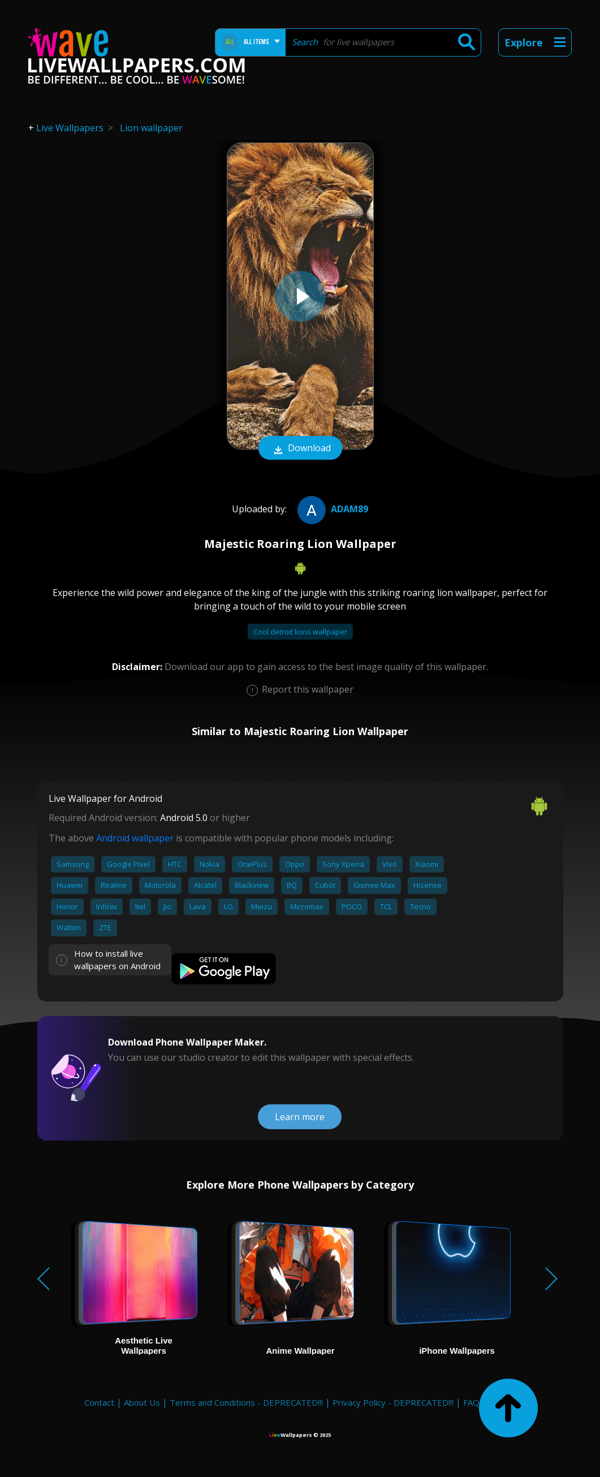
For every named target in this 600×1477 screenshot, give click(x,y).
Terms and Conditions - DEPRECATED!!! (246, 1402)
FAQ (471, 1402)
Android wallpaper (135, 838)
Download (300, 449)
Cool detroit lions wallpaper (300, 632)
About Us (142, 1402)
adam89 (331, 509)
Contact (99, 1402)
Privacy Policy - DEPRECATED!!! (393, 1402)
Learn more (300, 1117)
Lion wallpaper (151, 128)
